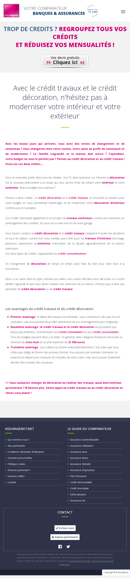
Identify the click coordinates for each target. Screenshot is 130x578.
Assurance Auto (77, 454)
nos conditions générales (80, 563)
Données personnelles (18, 460)
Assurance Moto (78, 460)
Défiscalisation (77, 497)
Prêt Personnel (77, 478)
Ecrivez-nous (65, 530)
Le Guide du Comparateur (89, 431)
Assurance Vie (76, 503)
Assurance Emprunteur (81, 472)
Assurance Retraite (79, 466)
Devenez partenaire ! (17, 472)
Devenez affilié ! (15, 478)
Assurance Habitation (80, 448)
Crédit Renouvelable (80, 485)
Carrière (10, 485)
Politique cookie (15, 466)
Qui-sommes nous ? (17, 442)
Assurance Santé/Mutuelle (83, 442)
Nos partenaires (15, 448)
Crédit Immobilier (78, 491)
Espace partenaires (65, 539)
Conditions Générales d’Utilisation (24, 454)
